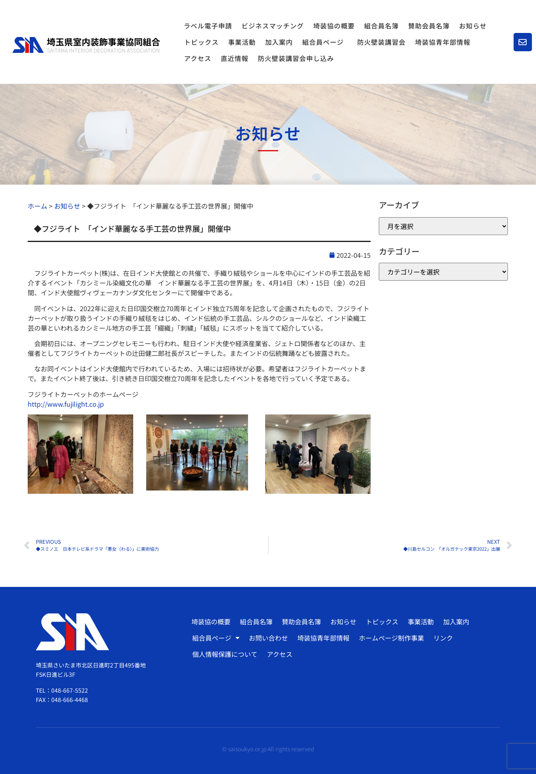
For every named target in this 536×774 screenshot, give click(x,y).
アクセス (197, 58)
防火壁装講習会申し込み (296, 58)
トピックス (201, 42)
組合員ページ (325, 42)
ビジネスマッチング (273, 26)
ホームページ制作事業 (391, 638)
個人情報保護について (224, 654)
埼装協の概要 (334, 26)
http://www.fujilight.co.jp (66, 404)
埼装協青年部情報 (442, 42)
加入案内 (279, 42)
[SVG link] (86, 45)
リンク (443, 638)
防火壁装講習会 (381, 42)
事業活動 (242, 42)
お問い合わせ (268, 638)
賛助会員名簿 (429, 26)
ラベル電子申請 (208, 26)
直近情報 (234, 58)
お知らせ (473, 26)
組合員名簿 (381, 26)
